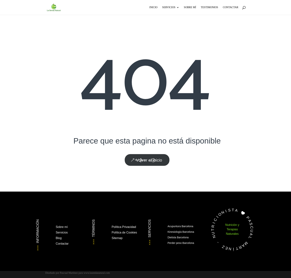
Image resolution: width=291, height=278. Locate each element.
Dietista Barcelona (178, 237)
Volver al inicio (149, 160)
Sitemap (117, 238)
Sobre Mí (190, 7)
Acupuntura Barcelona (180, 226)
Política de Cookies (124, 232)
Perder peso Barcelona (181, 242)
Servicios (168, 7)
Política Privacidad (124, 226)
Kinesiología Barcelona (181, 231)
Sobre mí (62, 226)
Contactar (230, 7)
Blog (59, 238)
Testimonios (209, 7)
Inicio (153, 7)
